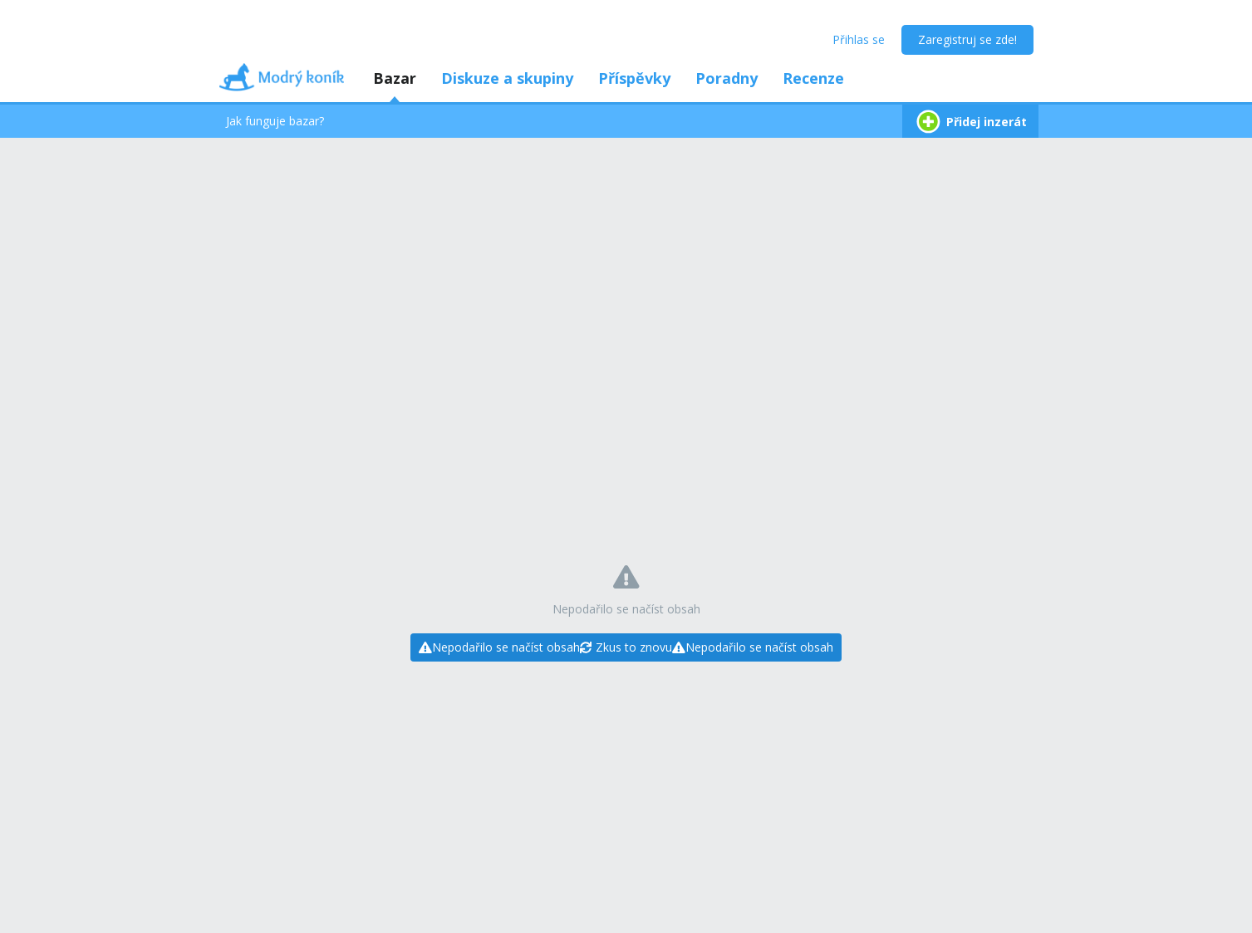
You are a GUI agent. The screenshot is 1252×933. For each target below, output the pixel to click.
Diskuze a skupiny (507, 78)
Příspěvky (634, 78)
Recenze (813, 78)
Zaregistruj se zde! (967, 39)
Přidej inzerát (970, 122)
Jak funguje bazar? (275, 121)
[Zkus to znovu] (626, 647)
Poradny (726, 78)
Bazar (394, 78)
